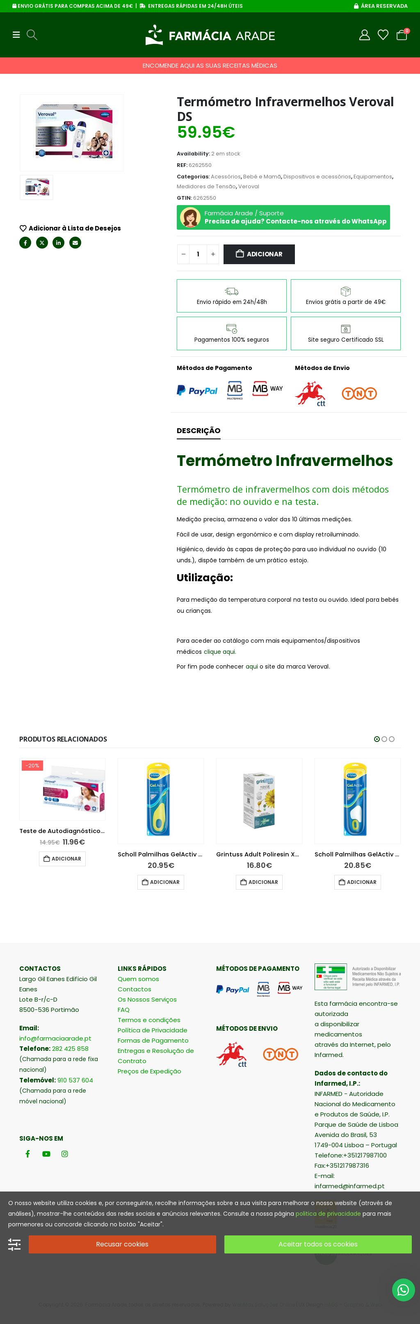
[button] (18, 35)
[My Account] (364, 35)
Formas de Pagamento (153, 1040)
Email (75, 243)
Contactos (134, 989)
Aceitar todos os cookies (318, 1244)
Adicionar (265, 254)
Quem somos (138, 979)
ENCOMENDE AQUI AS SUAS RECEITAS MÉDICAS (210, 65)
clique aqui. (220, 652)
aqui (252, 666)
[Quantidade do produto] (198, 254)
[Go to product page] (47, 801)
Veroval (248, 186)
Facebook (25, 243)
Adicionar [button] (51, 882)
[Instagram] (64, 1154)
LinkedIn (58, 243)
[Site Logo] (210, 35)
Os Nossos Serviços (147, 999)
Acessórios (226, 176)
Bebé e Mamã (262, 176)
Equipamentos (373, 176)
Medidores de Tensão (206, 186)
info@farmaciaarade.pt (55, 1038)
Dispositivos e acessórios (317, 176)
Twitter (42, 243)
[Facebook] (27, 1154)
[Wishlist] (383, 35)
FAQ (124, 1009)
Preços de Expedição (149, 1071)
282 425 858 (70, 1048)
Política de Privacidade (152, 1030)
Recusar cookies (122, 1244)
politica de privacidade (328, 1214)
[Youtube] (46, 1154)
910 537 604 (75, 1080)
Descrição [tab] (199, 430)
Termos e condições (149, 1020)
